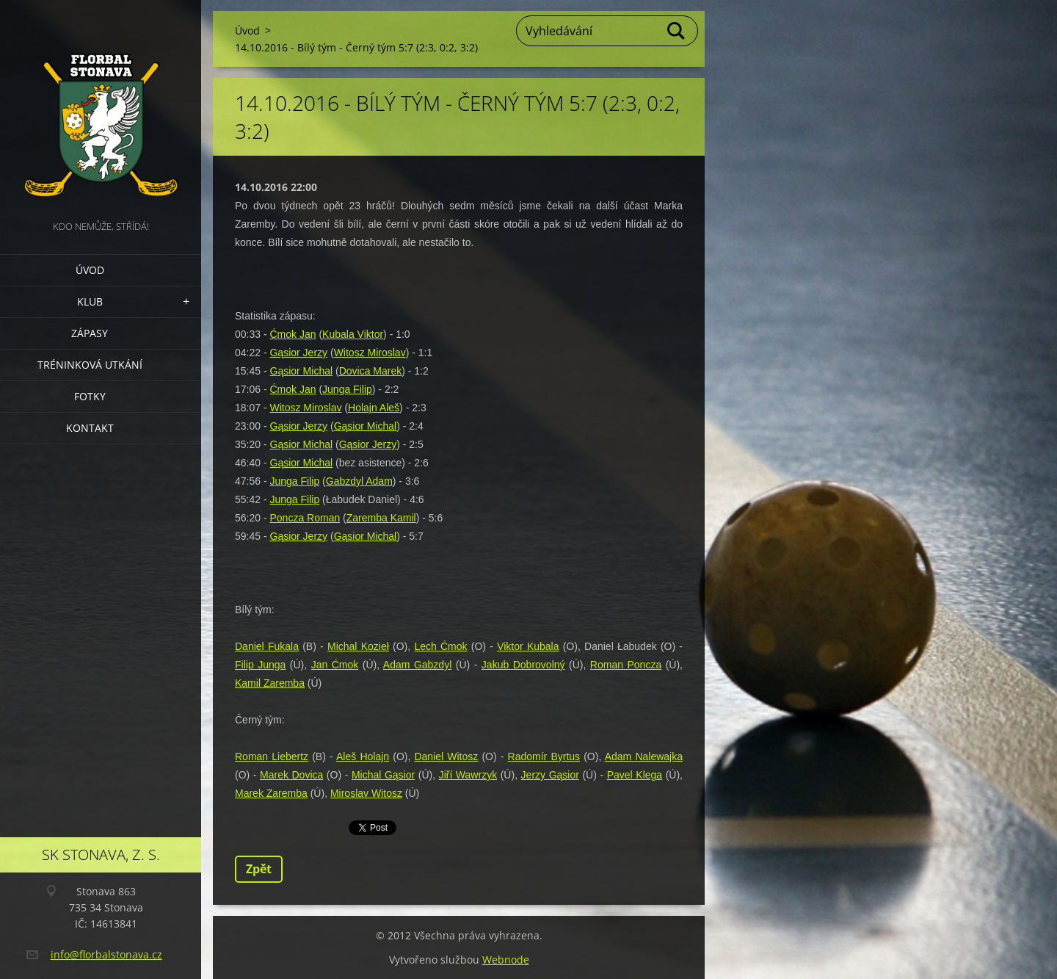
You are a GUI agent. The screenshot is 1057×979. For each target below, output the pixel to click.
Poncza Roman (304, 518)
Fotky (90, 396)
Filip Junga (260, 665)
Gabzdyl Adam (359, 481)
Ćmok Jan (292, 334)
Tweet (365, 826)
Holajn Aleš (373, 407)
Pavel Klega (634, 775)
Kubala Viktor (352, 334)
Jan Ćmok (335, 665)
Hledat (676, 31)
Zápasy (89, 333)
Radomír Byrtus (544, 756)
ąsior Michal (305, 371)
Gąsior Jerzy (298, 352)
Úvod (90, 270)
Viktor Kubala (528, 646)
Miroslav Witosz (366, 793)
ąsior (404, 775)
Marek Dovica (291, 775)
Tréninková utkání (89, 365)
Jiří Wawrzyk (468, 775)
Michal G (372, 775)
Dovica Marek (370, 371)
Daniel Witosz (446, 756)
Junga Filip (347, 389)
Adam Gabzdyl (417, 665)
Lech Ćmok (440, 646)
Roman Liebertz (271, 756)
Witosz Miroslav (370, 352)
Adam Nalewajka (644, 756)
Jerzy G (539, 775)
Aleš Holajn (362, 756)
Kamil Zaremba (270, 683)
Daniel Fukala (267, 646)
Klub (90, 301)
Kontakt (90, 428)
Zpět (259, 869)
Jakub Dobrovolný (523, 665)
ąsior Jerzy (302, 426)
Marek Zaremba (271, 793)
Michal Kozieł (358, 646)
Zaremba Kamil (381, 518)
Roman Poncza (625, 665)
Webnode (505, 960)
